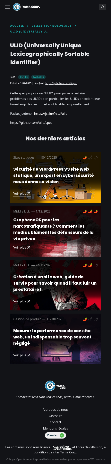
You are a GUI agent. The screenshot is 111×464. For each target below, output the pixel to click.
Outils (24, 76)
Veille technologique (52, 25)
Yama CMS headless (94, 459)
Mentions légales (55, 428)
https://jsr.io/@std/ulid (51, 113)
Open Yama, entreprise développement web (40, 459)
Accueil (17, 25)
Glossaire (55, 416)
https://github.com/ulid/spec (61, 83)
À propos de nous (55, 409)
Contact (55, 422)
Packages (38, 76)
